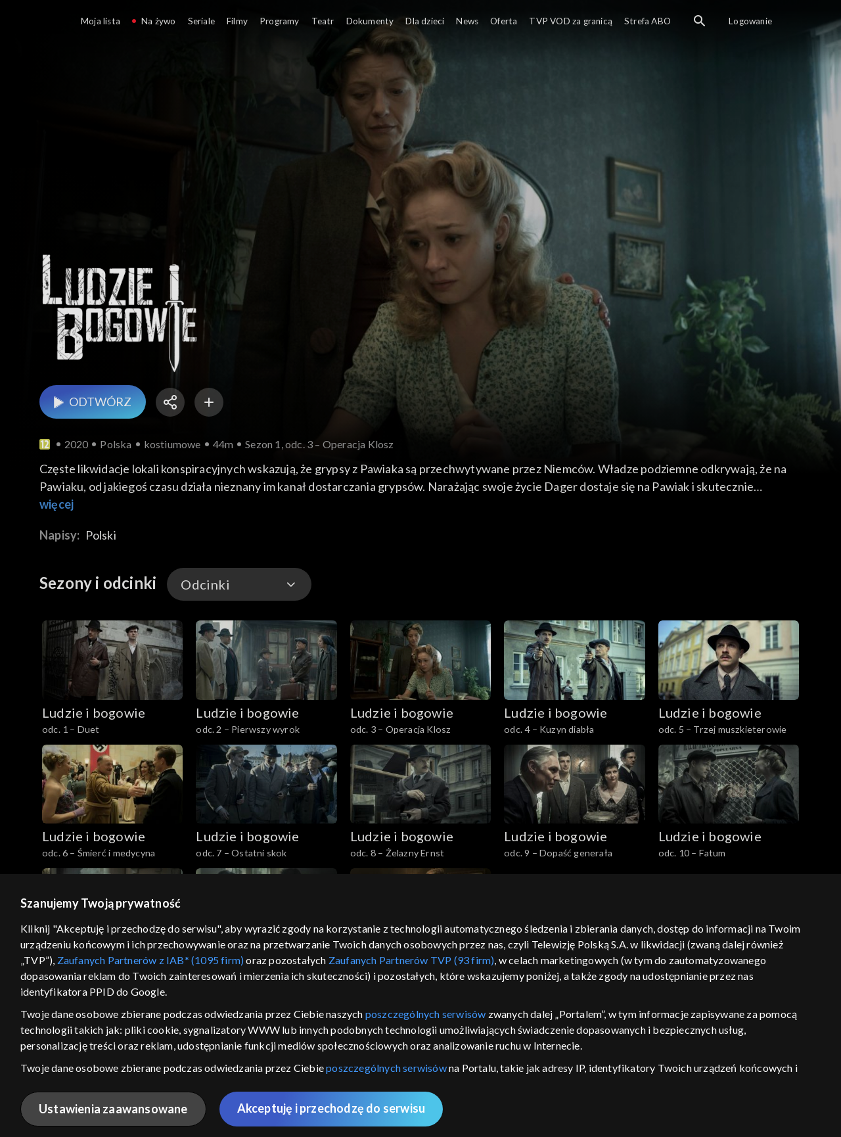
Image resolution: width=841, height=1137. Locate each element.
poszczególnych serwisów (425, 1014)
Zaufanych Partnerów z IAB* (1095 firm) (150, 960)
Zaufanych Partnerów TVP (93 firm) (412, 960)
